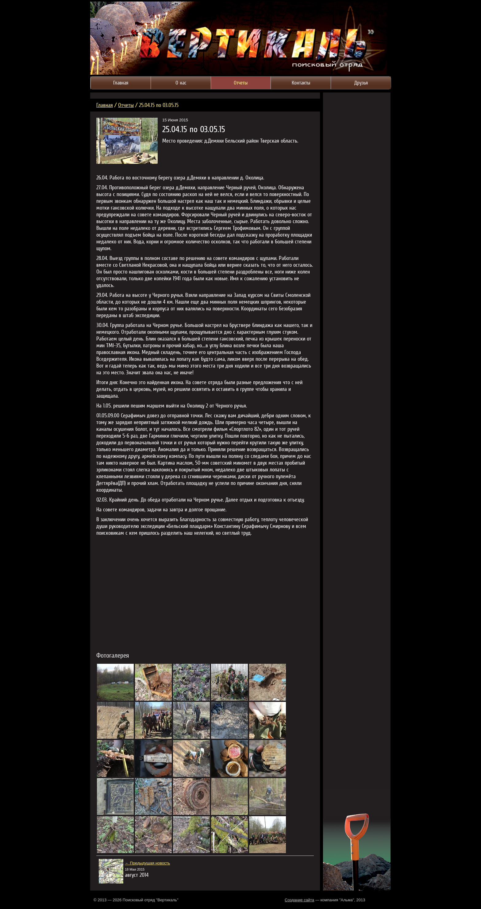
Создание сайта (299, 900)
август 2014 (136, 875)
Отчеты (126, 105)
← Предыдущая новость (147, 863)
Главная (104, 105)
